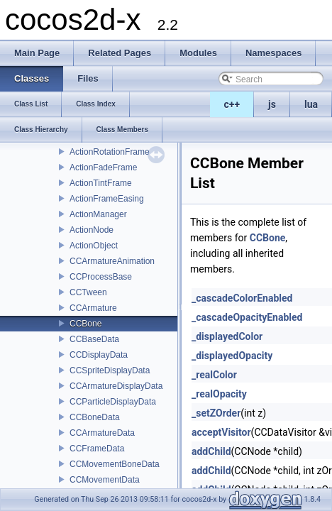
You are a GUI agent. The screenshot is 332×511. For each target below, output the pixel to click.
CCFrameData (97, 449)
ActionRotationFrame (110, 152)
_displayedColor (227, 336)
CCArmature (93, 308)
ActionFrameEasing (107, 199)
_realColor (214, 374)
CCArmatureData (102, 433)
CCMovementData (105, 480)
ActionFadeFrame (103, 167)
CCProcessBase (101, 277)
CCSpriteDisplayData (110, 370)
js (272, 104)
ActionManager (98, 214)
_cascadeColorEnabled (242, 298)
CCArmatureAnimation (112, 261)
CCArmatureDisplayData (116, 386)
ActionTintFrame (101, 183)
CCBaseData (94, 339)
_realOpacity (219, 394)
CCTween (88, 292)
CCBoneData (95, 417)
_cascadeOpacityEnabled (247, 317)
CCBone (85, 324)
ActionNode (92, 230)
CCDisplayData (99, 355)
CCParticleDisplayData (113, 402)
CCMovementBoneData (115, 464)
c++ (232, 104)
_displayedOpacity (232, 355)
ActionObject (94, 246)
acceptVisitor (221, 432)
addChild (211, 451)
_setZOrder (216, 413)
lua (311, 104)
